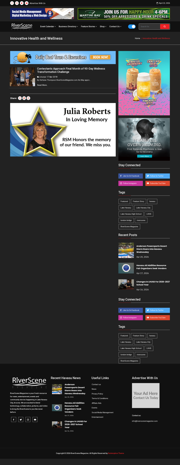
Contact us (96, 384)
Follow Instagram (130, 183)
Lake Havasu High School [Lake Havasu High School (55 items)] (131, 214)
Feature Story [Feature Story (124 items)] (138, 201)
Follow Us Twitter (157, 176)
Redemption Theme (116, 453)
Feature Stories (89, 26)
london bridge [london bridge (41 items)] (126, 220)
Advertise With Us (37, 3)
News (94, 389)
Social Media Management (102, 412)
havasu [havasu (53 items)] (152, 201)
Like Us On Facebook (131, 176)
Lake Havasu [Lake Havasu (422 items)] (126, 208)
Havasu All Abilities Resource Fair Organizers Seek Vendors (151, 267)
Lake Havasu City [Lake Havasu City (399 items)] (143, 208)
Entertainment (97, 417)
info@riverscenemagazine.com (145, 421)
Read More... (42, 85)
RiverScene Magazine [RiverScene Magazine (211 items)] (129, 226)
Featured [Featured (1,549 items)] (124, 201)
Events (94, 408)
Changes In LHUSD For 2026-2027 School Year (76, 424)
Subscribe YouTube (158, 183)
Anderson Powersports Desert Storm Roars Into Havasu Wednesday (151, 249)
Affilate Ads (96, 403)
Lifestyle (42, 77)
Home (137, 38)
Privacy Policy (97, 394)
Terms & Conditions (100, 398)
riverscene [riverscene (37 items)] (141, 220)
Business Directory (68, 26)
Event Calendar (48, 26)
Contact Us (115, 26)
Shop (103, 26)
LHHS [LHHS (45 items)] (149, 214)
